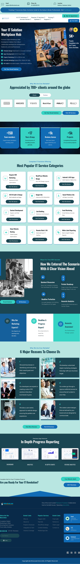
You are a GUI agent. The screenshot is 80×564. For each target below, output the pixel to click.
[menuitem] (22, 17)
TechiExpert (68, 10)
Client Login (56, 524)
